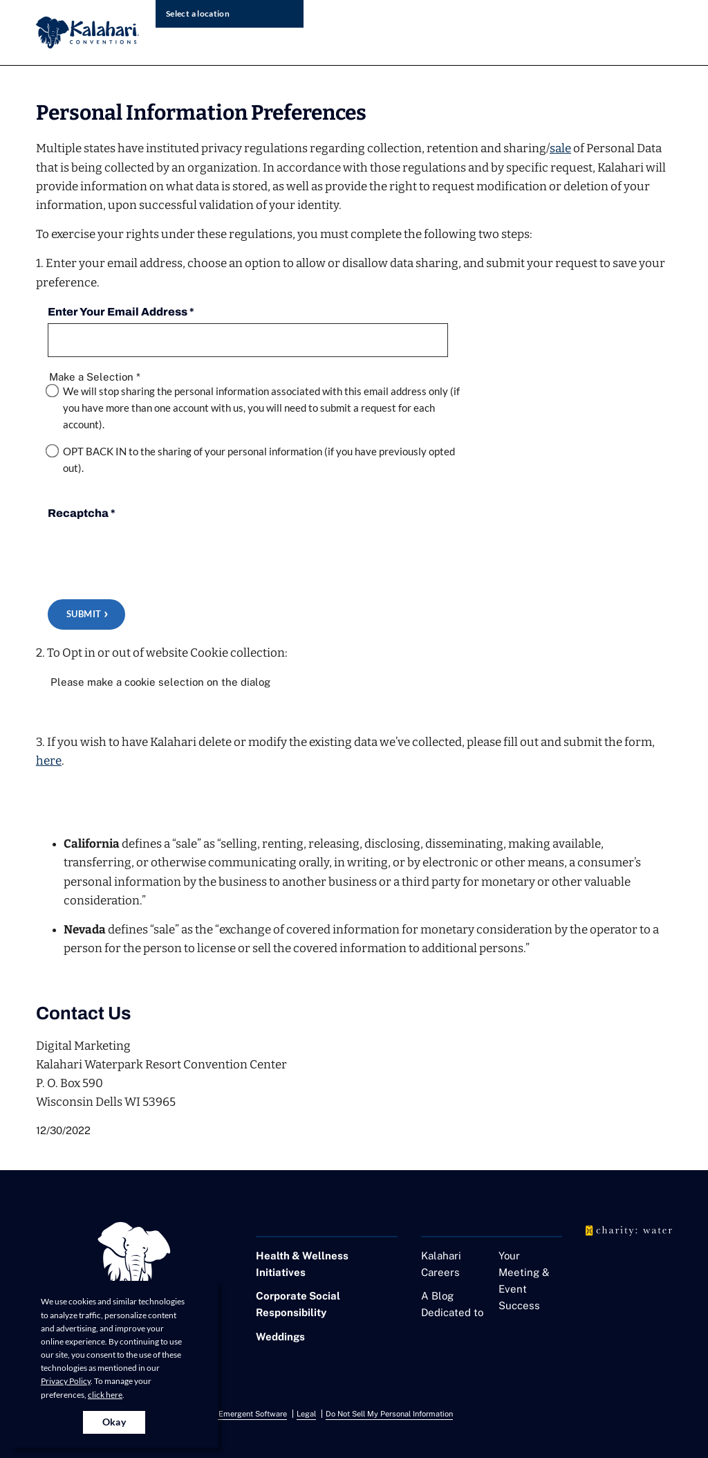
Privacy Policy (66, 1381)
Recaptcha (81, 513)
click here (105, 1394)
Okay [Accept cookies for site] (114, 1422)
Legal (306, 1414)
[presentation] (153, 551)
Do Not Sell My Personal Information (389, 1414)
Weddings (280, 1336)
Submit (83, 613)
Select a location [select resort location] (198, 13)
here (49, 761)
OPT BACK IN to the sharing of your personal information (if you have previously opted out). (259, 459)
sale (560, 148)
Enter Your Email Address (121, 312)
